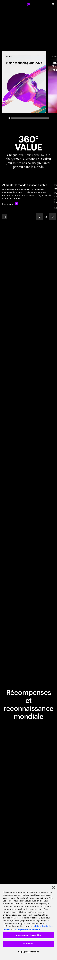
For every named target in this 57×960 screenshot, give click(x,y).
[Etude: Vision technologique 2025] (24, 82)
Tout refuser (28, 944)
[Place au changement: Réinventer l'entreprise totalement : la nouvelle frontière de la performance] (28, 28)
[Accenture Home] (28, 4)
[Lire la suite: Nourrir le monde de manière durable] (10, 203)
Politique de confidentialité (27, 929)
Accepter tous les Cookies (28, 935)
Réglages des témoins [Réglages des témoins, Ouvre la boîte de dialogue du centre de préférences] (28, 952)
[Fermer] (53, 888)
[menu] (3, 4)
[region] (28, 922)
